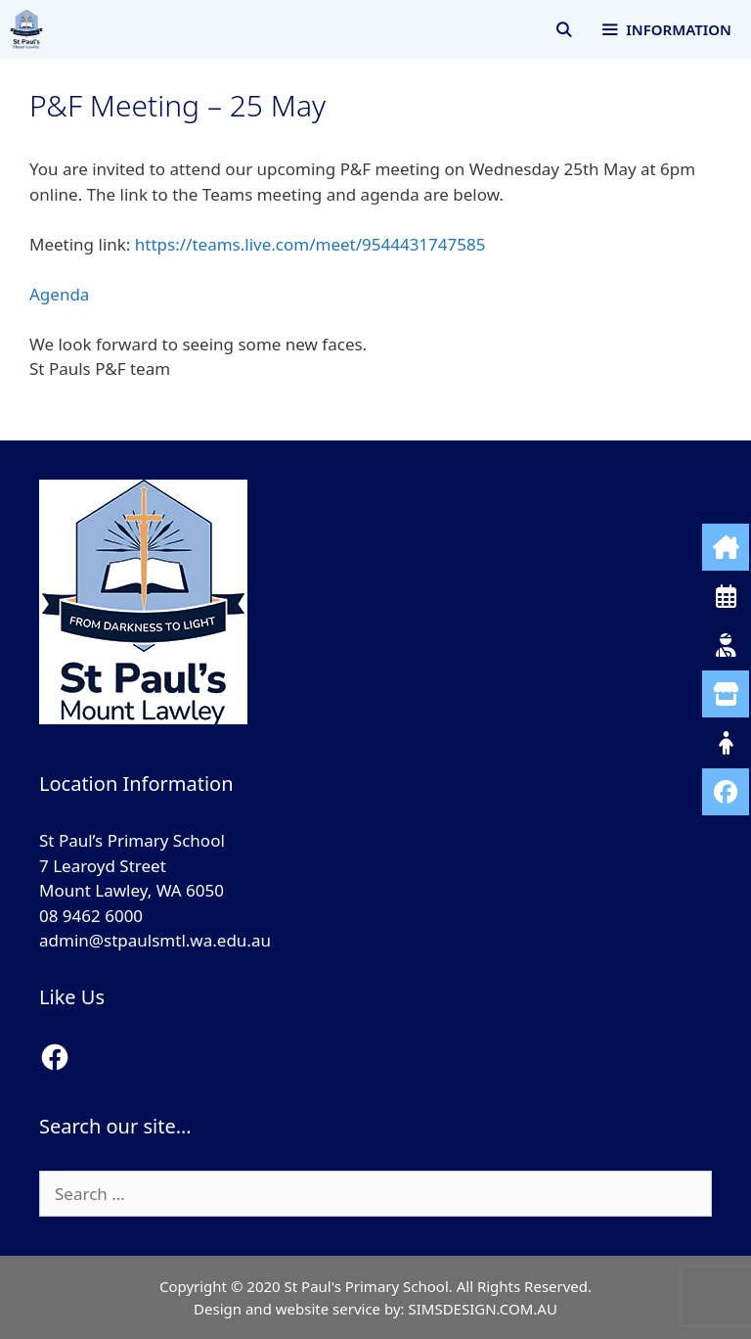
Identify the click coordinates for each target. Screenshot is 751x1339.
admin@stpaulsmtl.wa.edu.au (155, 940)
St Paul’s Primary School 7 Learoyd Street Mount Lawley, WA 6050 (132, 865)
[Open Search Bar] (564, 29)
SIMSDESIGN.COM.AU (482, 1308)
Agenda (59, 294)
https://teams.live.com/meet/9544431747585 (310, 244)
